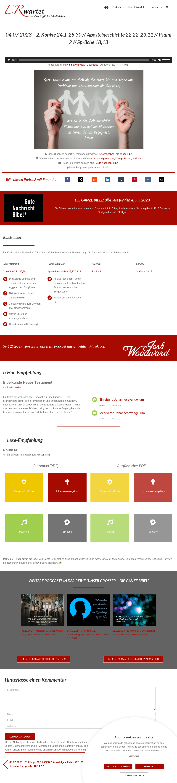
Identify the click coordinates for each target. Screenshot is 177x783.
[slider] (84, 60)
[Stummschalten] (159, 59)
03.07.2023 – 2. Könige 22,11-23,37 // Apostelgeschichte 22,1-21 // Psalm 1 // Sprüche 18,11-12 (46, 764)
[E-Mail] (161, 179)
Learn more (134, 756)
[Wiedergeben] (8, 59)
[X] (80, 179)
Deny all (149, 766)
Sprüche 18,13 (144, 271)
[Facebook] (67, 179)
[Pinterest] (134, 179)
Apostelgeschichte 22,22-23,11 (64, 271)
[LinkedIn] (107, 179)
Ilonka (106, 167)
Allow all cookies (118, 766)
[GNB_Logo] (23, 195)
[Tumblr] (121, 179)
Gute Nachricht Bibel (107, 162)
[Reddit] (94, 179)
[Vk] (148, 179)
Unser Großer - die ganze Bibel (115, 154)
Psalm (127, 158)
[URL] (80, 726)
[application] (88, 60)
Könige (119, 158)
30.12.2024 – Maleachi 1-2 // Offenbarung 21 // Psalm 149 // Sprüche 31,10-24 (87, 634)
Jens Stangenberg (14, 387)
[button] (167, 6)
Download (92, 64)
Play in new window (74, 64)
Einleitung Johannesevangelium (121, 399)
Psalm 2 (96, 271)
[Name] (80, 714)
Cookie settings (134, 775)
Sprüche (136, 158)
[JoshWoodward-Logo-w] (146, 341)
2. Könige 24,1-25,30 (14, 271)
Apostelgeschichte (104, 158)
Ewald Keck (45, 455)
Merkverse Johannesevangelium (122, 413)
